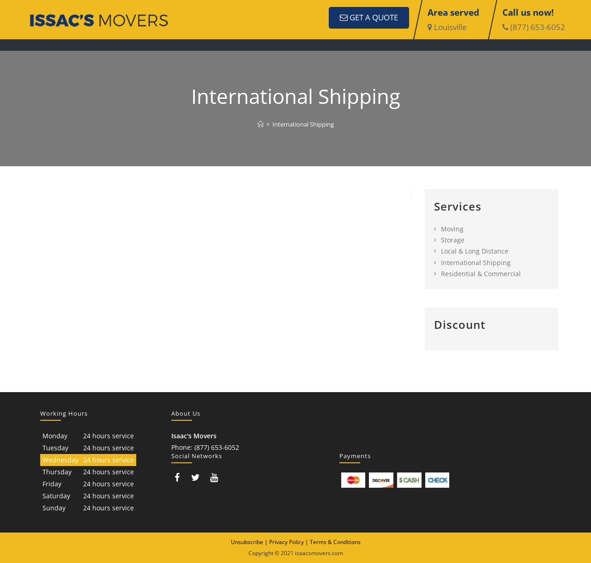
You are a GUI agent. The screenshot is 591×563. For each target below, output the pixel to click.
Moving (452, 228)
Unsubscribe (247, 542)
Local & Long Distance (474, 251)
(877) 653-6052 (533, 27)
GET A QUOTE (369, 17)
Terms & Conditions (335, 542)
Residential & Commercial (481, 273)
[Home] (261, 124)
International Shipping (303, 124)
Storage (452, 240)
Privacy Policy (286, 542)
